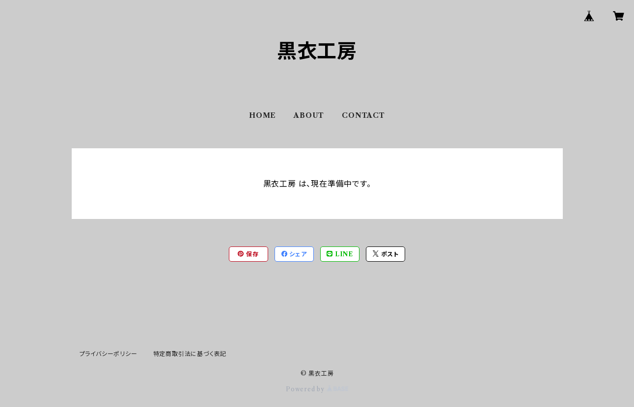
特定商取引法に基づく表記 (190, 353)
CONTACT (363, 115)
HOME (262, 115)
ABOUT (309, 115)
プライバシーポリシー (109, 353)
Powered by (317, 389)
